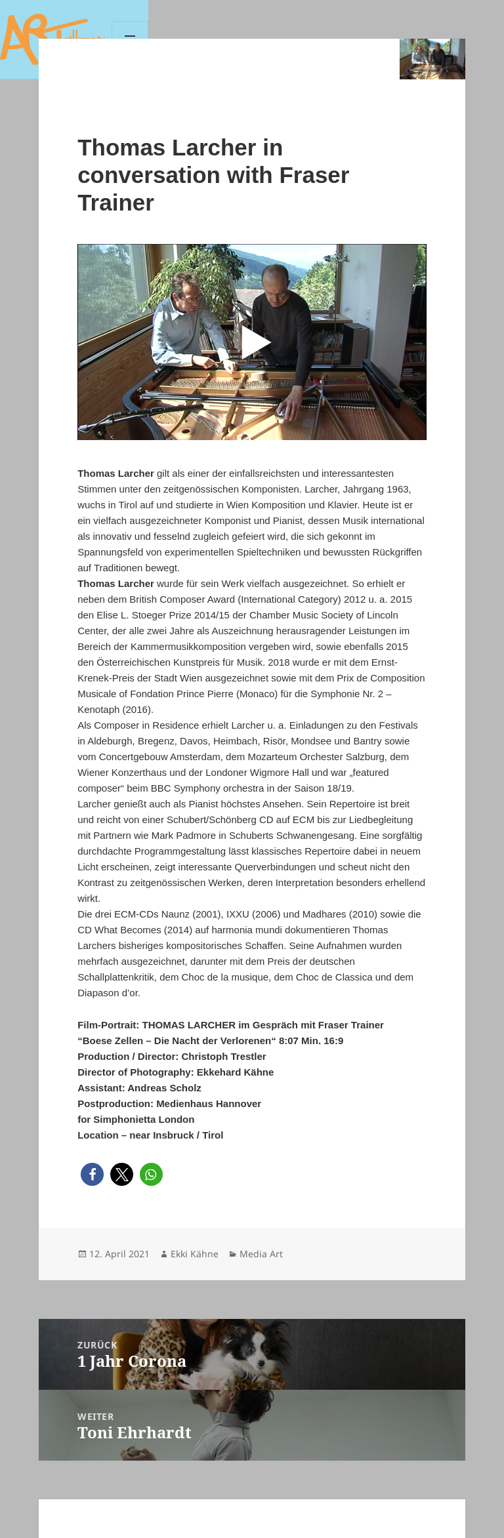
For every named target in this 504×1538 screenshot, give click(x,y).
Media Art (261, 1253)
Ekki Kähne (195, 1253)
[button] (92, 1174)
